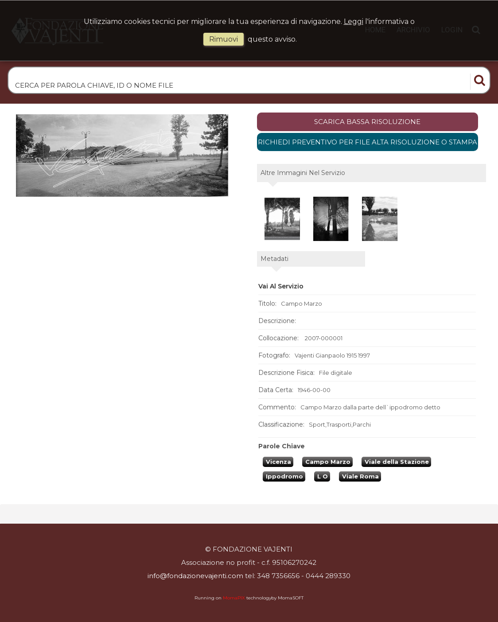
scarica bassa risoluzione (367, 121)
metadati (274, 259)
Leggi (353, 21)
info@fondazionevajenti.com (195, 575)
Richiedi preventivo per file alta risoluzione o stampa (367, 142)
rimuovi (223, 39)
